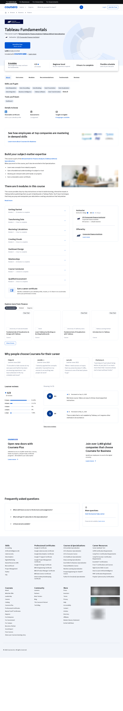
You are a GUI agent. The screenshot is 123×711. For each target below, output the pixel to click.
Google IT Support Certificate (43, 559)
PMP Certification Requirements (102, 576)
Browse (12, 13)
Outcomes (19, 77)
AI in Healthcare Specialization (72, 559)
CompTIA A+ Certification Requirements (104, 556)
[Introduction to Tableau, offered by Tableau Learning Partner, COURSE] (105, 332)
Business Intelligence (25, 92)
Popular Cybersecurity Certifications (103, 579)
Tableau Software (40, 92)
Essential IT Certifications (100, 564)
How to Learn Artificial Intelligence (103, 573)
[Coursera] (11, 7)
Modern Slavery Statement (71, 622)
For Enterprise (9, 619)
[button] (31, 7)
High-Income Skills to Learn (100, 570)
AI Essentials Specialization (72, 550)
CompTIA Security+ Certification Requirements (102, 560)
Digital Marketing (10, 562)
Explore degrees (53, 459)
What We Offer (9, 595)
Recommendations (47, 77)
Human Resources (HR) (11, 565)
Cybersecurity (9, 556)
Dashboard (9, 101)
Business (21, 13)
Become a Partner (10, 628)
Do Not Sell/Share (69, 625)
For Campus (8, 625)
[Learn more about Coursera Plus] (32, 54)
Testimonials (63, 77)
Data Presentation (50, 88)
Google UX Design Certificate (42, 567)
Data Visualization (64, 88)
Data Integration (10, 92)
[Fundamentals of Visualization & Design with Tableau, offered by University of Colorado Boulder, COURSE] (18, 333)
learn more (101, 523)
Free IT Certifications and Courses (103, 567)
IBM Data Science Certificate (42, 576)
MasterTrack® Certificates (13, 613)
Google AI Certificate (40, 550)
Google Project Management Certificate (42, 563)
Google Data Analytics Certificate (44, 556)
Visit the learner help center (95, 516)
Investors (66, 595)
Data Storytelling (25, 88)
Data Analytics (9, 559)
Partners (36, 595)
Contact (66, 610)
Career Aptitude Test (99, 550)
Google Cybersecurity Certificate (44, 553)
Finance (29, 13)
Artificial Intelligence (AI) (12, 553)
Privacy (66, 601)
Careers (7, 601)
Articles (66, 613)
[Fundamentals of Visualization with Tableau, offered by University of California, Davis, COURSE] (76, 333)
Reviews (77, 77)
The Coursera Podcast (41, 604)
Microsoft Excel (9, 568)
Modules (32, 77)
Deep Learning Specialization (72, 562)
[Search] (81, 7)
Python (7, 574)
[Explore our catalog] (23, 7)
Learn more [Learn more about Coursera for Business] (91, 463)
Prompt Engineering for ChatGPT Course (73, 575)
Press (65, 592)
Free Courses (9, 634)
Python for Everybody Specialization (74, 579)
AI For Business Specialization (72, 553)
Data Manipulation (11, 88)
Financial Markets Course (71, 568)
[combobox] (55, 7)
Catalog (7, 604)
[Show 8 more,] (10, 343)
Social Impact (9, 631)
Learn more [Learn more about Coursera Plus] (13, 461)
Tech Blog (37, 607)
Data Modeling (37, 88)
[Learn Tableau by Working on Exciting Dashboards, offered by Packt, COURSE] (47, 333)
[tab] (11, 308)
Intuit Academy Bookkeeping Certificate (42, 580)
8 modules (12, 63)
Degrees (7, 616)
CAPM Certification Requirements (102, 553)
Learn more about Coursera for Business (22, 141)
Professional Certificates (12, 610)
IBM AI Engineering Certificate (43, 570)
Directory (66, 616)
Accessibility (67, 607)
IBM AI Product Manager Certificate (44, 573)
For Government (10, 622)
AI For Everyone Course (70, 556)
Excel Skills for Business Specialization (75, 565)
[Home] (5, 12)
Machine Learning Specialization (73, 571)
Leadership (8, 598)
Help (65, 604)
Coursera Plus (9, 607)
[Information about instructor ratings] (87, 213)
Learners (37, 592)
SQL (6, 577)
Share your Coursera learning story (15, 637)
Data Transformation (54, 92)
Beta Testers (38, 598)
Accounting (8, 550)
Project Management (11, 571)
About (8, 77)
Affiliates (66, 619)
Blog (35, 601)
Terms (65, 598)
